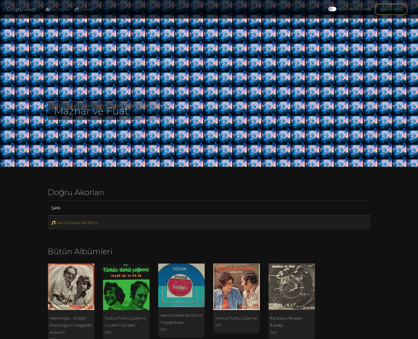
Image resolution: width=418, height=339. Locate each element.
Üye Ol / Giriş (391, 9)
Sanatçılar (57, 9)
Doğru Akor (21, 9)
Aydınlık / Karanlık (355, 9)
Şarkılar (83, 9)
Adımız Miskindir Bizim (75, 222)
